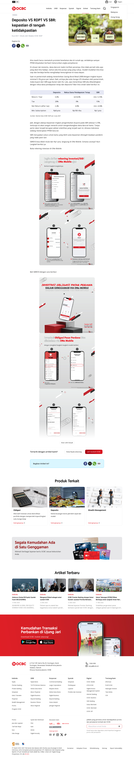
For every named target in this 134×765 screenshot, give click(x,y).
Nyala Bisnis (34, 682)
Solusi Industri (53, 703)
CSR (106, 696)
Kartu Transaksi (16, 696)
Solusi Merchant (91, 705)
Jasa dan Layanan (17, 723)
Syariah (71, 8)
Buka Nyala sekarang (70, 452)
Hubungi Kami (53, 731)
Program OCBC (16, 709)
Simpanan (15, 692)
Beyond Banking (36, 699)
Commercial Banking (55, 682)
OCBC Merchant (92, 708)
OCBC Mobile (91, 682)
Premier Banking (17, 686)
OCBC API (90, 712)
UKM (55, 8)
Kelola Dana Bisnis (36, 689)
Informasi (108, 682)
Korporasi (63, 8)
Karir (32, 727)
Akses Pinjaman (35, 692)
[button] (119, 727)
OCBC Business (91, 698)
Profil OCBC (109, 686)
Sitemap (104, 749)
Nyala (13, 682)
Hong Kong (115, 17)
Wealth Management (18, 703)
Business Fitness (36, 703)
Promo (14, 706)
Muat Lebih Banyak (67, 443)
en (17, 2)
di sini (27, 754)
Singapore (115, 7)
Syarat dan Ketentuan (37, 720)
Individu (49, 8)
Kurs (13, 730)
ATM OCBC (90, 686)
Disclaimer (70, 749)
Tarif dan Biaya (16, 727)
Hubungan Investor (111, 689)
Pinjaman (15, 699)
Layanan (70, 689)
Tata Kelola (108, 692)
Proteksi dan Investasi (74, 692)
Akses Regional (35, 706)
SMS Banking (91, 701)
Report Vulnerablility (116, 749)
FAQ (32, 723)
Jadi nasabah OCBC (92, 452)
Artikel (85, 8)
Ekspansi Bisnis (54, 689)
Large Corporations (55, 686)
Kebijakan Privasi (82, 749)
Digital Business (35, 696)
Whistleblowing (94, 749)
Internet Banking (92, 695)
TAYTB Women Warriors (38, 686)
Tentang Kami (95, 8)
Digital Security (35, 734)
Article (32, 730)
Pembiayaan (71, 686)
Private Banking (16, 689)
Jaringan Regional (54, 706)
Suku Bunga (15, 734)
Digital (78, 8)
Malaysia (114, 12)
